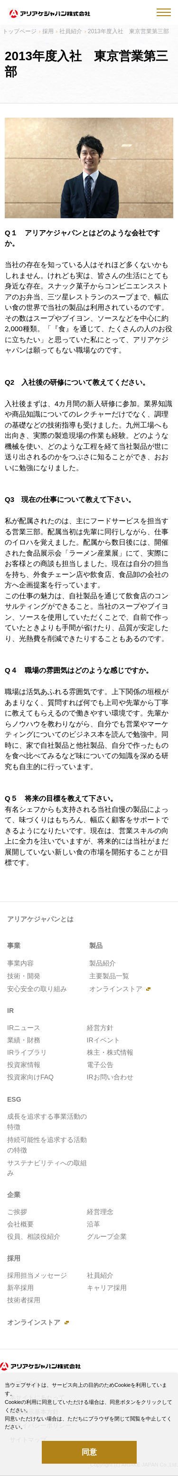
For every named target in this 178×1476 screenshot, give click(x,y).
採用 (48, 31)
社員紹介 (70, 31)
